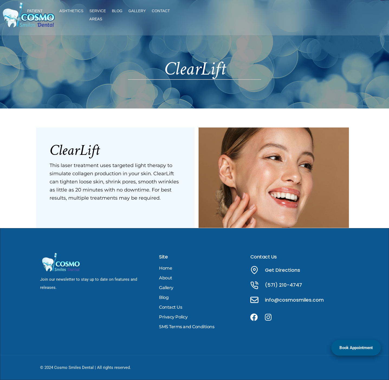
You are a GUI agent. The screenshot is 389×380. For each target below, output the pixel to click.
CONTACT (342, 14)
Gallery (166, 287)
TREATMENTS (126, 14)
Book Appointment (356, 347)
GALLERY (319, 14)
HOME (101, 14)
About (165, 277)
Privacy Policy (173, 317)
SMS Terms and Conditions (186, 326)
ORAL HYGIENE (158, 14)
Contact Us (170, 307)
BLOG (299, 14)
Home (165, 268)
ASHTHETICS (240, 14)
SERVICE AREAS (272, 14)
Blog (163, 297)
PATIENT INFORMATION (200, 14)
